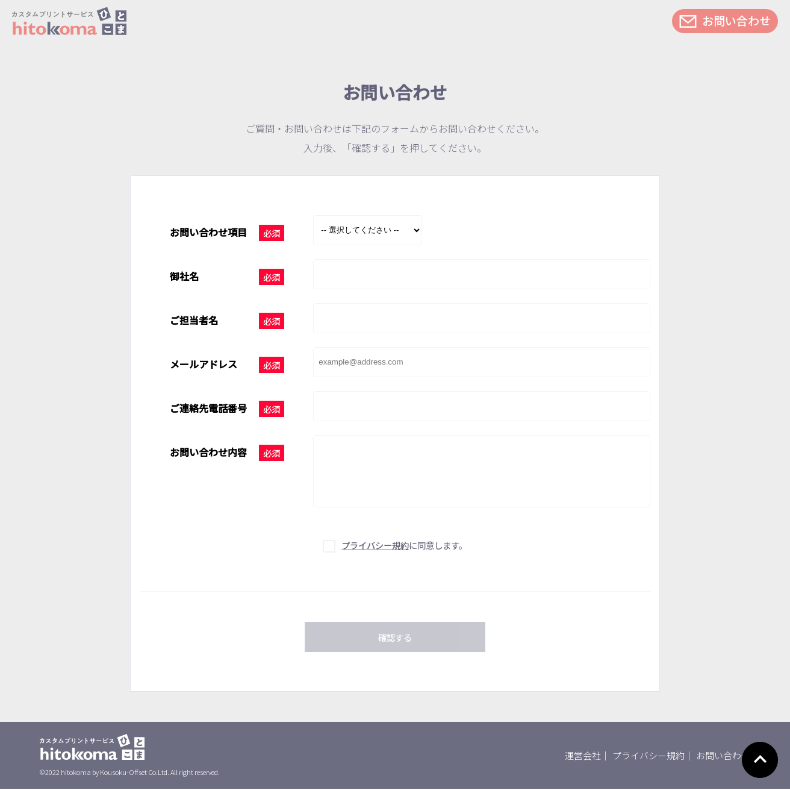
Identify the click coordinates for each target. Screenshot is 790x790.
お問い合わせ (736, 20)
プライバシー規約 (648, 756)
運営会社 (583, 756)
